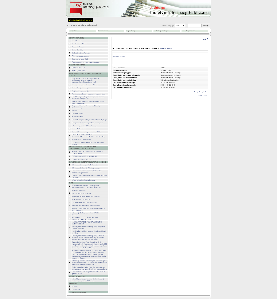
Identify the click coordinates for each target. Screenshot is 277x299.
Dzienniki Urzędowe (79, 129)
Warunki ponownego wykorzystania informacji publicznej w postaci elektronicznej (88, 280)
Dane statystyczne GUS (80, 59)
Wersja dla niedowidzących (80, 20)
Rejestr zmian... (203, 95)
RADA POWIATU (78, 68)
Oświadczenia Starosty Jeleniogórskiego (85, 168)
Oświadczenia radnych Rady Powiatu (85, 165)
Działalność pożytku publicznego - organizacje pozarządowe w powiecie (88, 98)
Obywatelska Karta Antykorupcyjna (84, 202)
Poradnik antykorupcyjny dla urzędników (86, 205)
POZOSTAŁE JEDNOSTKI (81, 159)
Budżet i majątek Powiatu (81, 53)
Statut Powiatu (77, 41)
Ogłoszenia (76, 289)
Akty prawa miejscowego (80, 56)
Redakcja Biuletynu (78, 190)
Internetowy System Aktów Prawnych (85, 126)
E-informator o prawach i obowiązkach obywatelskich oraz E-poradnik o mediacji (86, 186)
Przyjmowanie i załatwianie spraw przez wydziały (89, 94)
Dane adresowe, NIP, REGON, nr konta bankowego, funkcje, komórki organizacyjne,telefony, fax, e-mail (85, 80)
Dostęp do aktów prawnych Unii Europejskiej (87, 123)
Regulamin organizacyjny (81, 91)
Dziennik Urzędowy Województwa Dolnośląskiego (89, 120)
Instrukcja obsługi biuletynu (81, 193)
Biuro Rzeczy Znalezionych (81, 139)
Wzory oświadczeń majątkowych (83, 180)
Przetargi (75, 286)
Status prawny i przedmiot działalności (85, 85)
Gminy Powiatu (77, 50)
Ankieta (74, 111)
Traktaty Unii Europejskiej (81, 199)
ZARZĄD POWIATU (79, 71)
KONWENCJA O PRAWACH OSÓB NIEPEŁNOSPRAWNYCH (85, 218)
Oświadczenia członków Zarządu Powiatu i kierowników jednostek (87, 172)
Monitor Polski (119, 56)
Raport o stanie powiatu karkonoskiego (85, 62)
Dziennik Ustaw (77, 114)
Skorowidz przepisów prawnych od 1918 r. (86, 132)
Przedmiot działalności (80, 44)
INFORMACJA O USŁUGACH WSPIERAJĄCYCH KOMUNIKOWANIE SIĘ (88, 136)
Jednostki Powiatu (78, 47)
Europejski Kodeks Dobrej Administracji (86, 196)
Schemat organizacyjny (80, 88)
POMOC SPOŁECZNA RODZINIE (84, 156)
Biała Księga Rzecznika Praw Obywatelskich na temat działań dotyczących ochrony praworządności (89, 268)
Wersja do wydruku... (201, 92)
